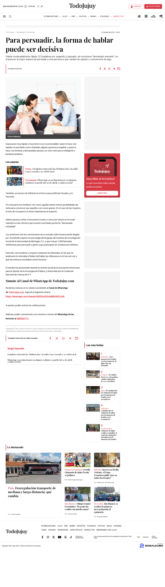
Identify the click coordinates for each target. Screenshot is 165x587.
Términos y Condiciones (79, 537)
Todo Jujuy (10, 32)
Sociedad (117, 526)
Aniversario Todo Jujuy (106, 530)
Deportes (81, 526)
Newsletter (118, 16)
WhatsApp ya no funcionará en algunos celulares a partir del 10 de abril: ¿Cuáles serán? (39, 361)
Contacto (146, 537)
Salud (109, 526)
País (73, 16)
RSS (138, 537)
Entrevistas (63, 530)
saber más (102, 193)
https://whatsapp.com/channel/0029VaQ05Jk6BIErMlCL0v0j (35, 296)
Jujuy (64, 16)
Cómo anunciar (154, 537)
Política (82, 16)
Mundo (93, 16)
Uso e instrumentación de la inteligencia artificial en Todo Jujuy (112, 537)
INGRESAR (137, 6)
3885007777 (23, 318)
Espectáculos (76, 530)
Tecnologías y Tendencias (25, 32)
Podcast (52, 530)
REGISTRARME (154, 6)
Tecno (44, 530)
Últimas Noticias (51, 16)
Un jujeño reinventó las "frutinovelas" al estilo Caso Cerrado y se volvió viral (41, 354)
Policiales (104, 16)
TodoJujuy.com (16, 292)
